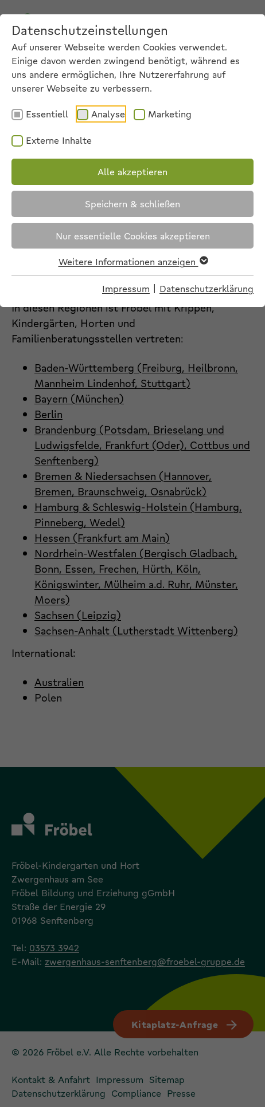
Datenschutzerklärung (206, 288)
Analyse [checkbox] (108, 114)
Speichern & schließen (132, 204)
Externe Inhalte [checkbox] (59, 140)
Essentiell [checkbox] (47, 114)
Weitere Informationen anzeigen (133, 261)
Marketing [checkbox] (170, 114)
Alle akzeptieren (132, 172)
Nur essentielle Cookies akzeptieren (133, 236)
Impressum (126, 288)
